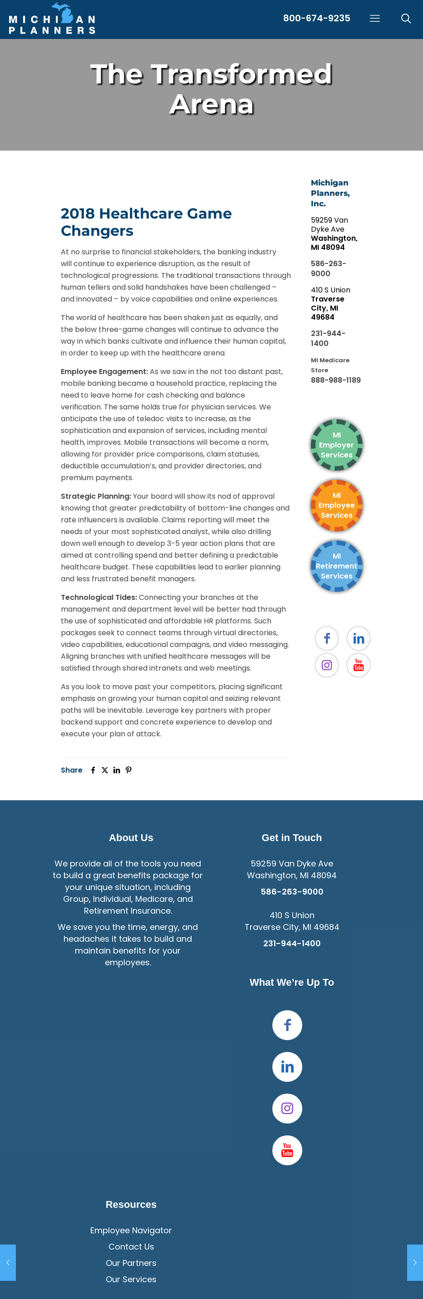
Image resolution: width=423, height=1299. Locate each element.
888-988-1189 (336, 380)
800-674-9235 (316, 18)
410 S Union (330, 303)
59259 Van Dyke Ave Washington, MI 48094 (292, 869)
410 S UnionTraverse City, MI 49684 (292, 921)
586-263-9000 (328, 268)
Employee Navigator (131, 1230)
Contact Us (131, 1246)
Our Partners (131, 1263)
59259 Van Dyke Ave (334, 234)
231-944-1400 (328, 338)
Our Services (131, 1279)
